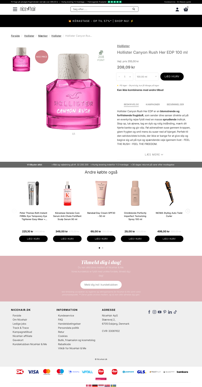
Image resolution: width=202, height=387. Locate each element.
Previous (15, 211)
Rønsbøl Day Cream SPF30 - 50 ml (101, 214)
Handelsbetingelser (69, 323)
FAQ (60, 319)
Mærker (43, 35)
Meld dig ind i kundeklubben (101, 284)
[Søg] (104, 9)
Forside (15, 35)
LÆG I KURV (172, 76)
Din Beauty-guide (184, 2)
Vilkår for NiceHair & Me (72, 348)
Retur (61, 331)
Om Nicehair (20, 319)
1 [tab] (100, 247)
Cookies (63, 336)
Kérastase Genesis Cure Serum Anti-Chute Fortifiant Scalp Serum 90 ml (67, 216)
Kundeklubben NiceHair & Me (30, 344)
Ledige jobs (19, 323)
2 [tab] (103, 247)
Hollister (29, 35)
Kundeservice (169, 2)
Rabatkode (64, 344)
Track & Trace (21, 327)
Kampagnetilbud (22, 331)
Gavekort (18, 340)
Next (187, 211)
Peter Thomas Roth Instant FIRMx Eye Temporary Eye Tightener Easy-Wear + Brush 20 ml (33, 216)
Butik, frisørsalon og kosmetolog (76, 340)
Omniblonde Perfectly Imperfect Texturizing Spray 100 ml (135, 216)
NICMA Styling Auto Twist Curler (169, 214)
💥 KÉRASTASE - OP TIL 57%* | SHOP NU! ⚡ (101, 21)
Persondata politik (68, 327)
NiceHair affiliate (22, 336)
